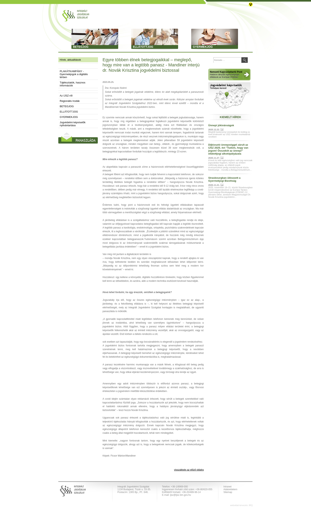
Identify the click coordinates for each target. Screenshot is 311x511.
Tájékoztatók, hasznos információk (72, 84)
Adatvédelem (230, 489)
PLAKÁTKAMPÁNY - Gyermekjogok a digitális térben (74, 74)
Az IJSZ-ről (66, 95)
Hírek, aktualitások (70, 59)
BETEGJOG (67, 106)
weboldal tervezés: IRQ (241, 505)
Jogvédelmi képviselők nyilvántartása (72, 124)
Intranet (227, 486)
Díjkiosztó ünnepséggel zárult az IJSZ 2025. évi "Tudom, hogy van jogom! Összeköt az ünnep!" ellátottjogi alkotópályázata (228, 149)
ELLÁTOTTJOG (69, 111)
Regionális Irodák (70, 100)
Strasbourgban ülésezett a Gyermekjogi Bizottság (224, 179)
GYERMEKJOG (69, 117)
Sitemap (227, 492)
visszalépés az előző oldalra (189, 469)
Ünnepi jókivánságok (221, 125)
